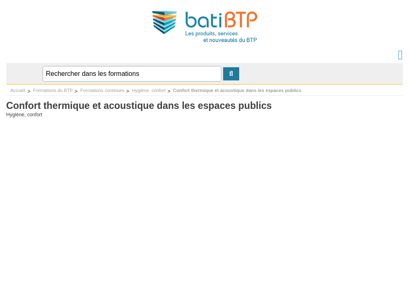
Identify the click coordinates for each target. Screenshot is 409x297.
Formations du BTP (53, 90)
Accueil (17, 90)
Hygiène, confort (148, 90)
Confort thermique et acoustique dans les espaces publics (237, 90)
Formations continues (102, 90)
